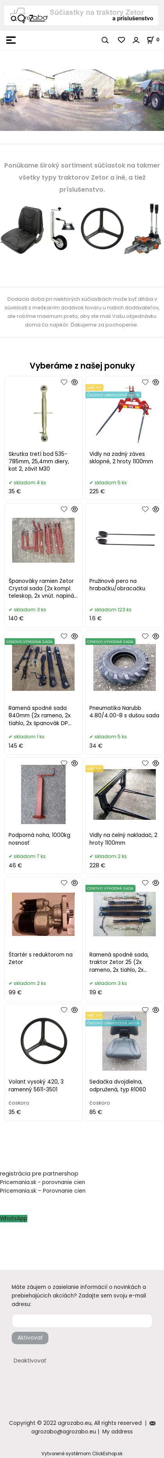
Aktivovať (30, 1338)
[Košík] (155, 39)
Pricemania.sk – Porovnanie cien (43, 1191)
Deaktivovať (30, 1360)
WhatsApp (13, 1218)
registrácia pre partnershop (39, 1173)
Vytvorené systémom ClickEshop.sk (82, 1454)
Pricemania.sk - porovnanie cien (42, 1182)
